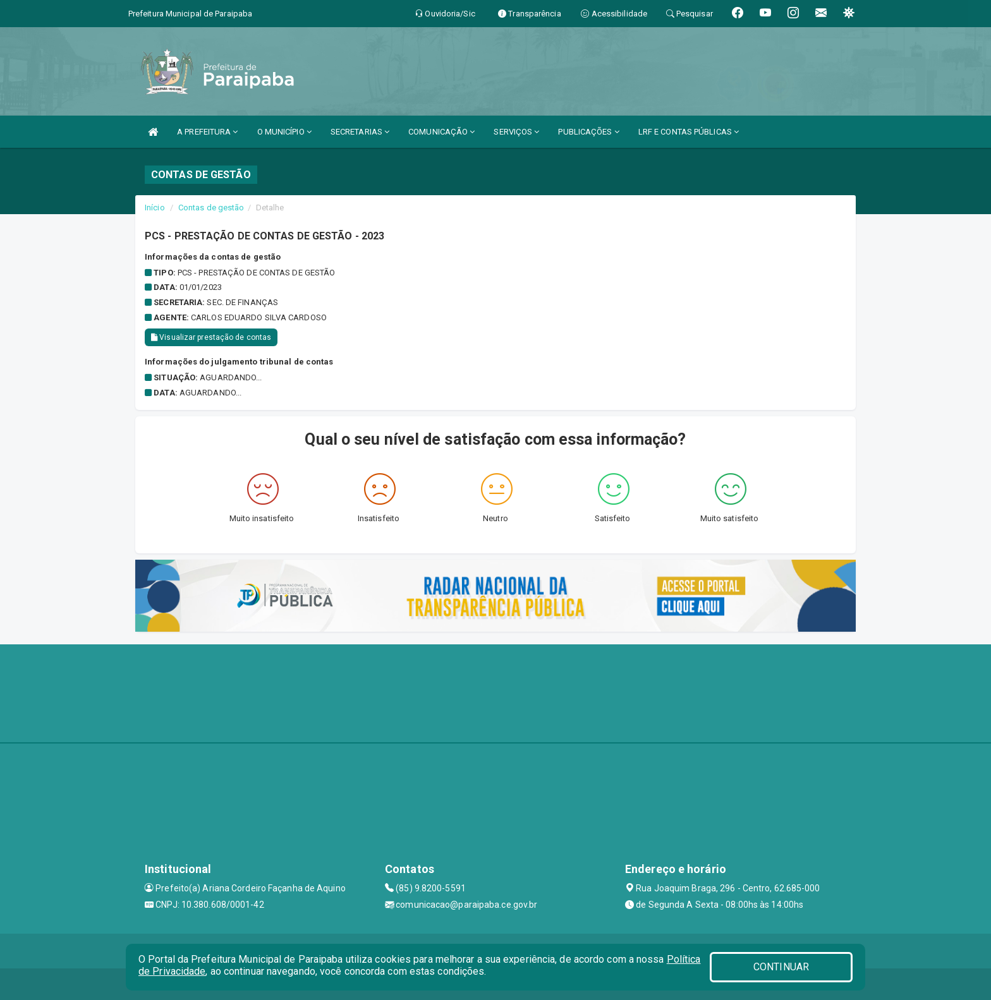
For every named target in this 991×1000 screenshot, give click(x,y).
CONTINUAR (781, 967)
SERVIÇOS (516, 131)
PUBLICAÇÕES (588, 131)
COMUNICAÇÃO (441, 131)
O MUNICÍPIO (284, 131)
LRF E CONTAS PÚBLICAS (688, 131)
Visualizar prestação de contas (211, 337)
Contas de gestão (211, 207)
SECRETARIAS (360, 131)
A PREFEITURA (207, 131)
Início (155, 207)
